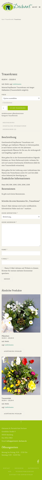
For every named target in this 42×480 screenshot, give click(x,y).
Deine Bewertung (10, 213)
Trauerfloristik (9, 19)
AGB (9, 471)
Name (4, 249)
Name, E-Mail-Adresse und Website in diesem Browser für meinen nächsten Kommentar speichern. (20, 270)
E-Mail (5, 258)
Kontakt (6, 468)
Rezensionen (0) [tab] (9, 129)
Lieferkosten (17, 84)
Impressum (19, 468)
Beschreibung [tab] (8, 122)
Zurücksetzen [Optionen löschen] (7, 103)
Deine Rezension (9, 222)
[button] (36, 7)
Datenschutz (33, 468)
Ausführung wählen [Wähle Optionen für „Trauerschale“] (13, 413)
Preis (4, 94)
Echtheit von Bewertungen (21, 474)
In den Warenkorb (17, 108)
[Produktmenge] (4, 108)
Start (3, 19)
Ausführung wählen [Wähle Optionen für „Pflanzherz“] (13, 351)
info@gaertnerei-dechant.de (16, 441)
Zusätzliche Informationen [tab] (14, 126)
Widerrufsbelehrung (25, 471)
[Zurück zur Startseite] (17, 6)
